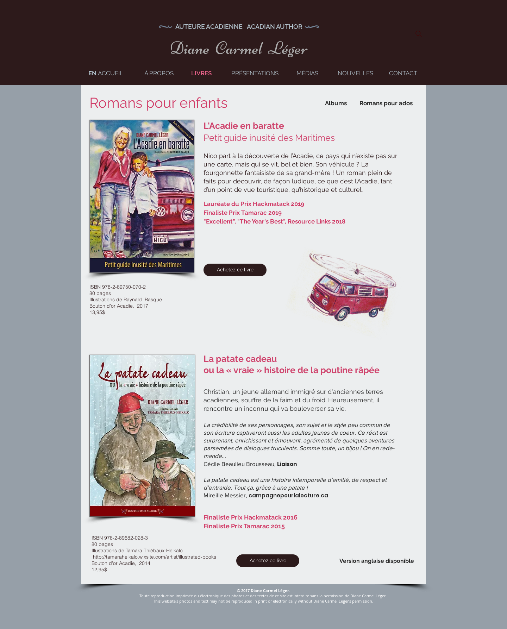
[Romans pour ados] (386, 103)
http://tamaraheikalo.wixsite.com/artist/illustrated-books (154, 557)
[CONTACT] (403, 73)
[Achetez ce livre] (235, 270)
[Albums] (335, 103)
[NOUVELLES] (355, 73)
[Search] (418, 33)
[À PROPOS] (159, 73)
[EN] (92, 73)
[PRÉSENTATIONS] (254, 73)
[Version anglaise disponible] (376, 561)
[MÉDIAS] (307, 73)
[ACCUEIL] (110, 73)
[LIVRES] (201, 73)
